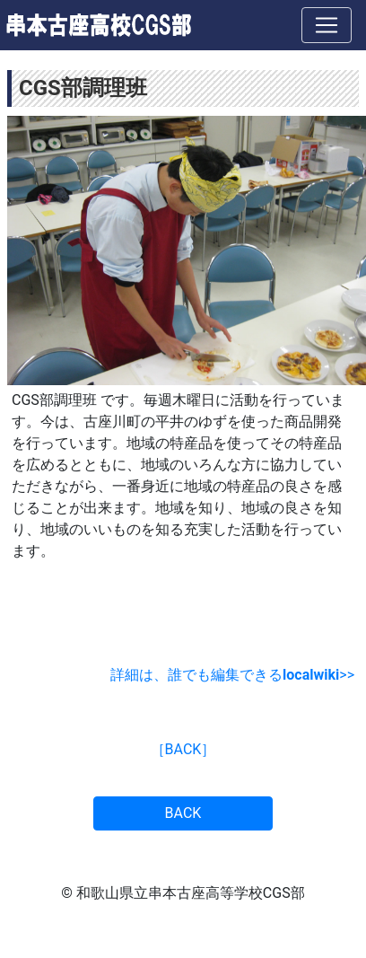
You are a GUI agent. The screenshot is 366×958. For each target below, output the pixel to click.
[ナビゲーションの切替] (326, 25)
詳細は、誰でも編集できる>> (232, 674)
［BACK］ (183, 749)
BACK (183, 813)
